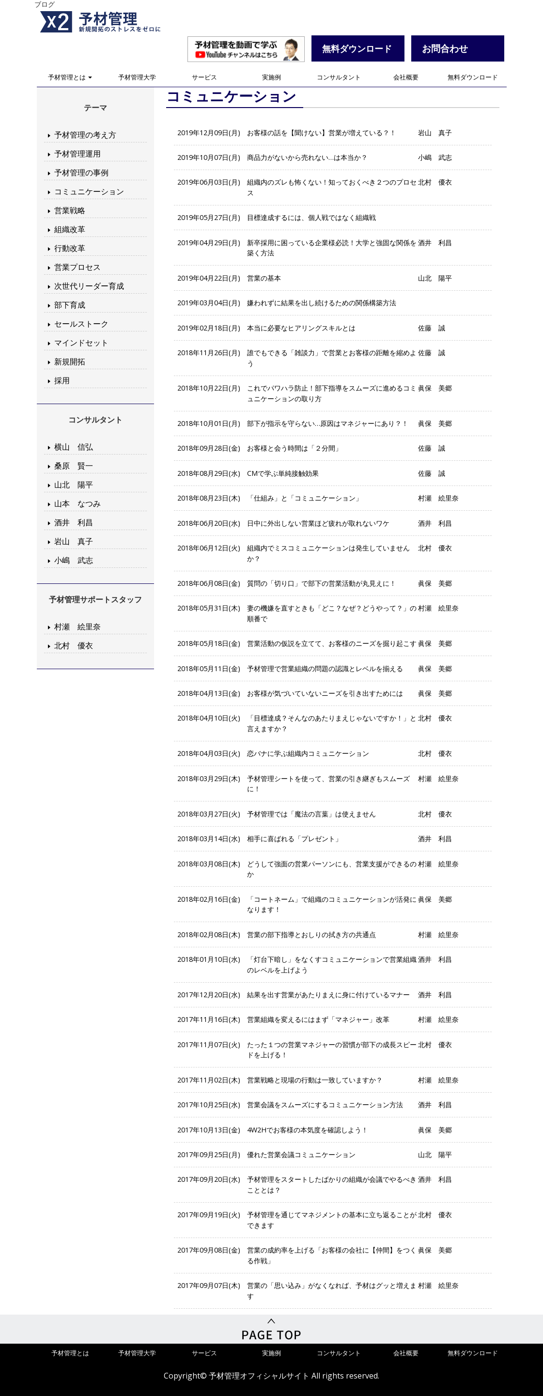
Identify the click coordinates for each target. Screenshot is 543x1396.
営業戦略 (69, 210)
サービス (204, 77)
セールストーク (81, 323)
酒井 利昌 (73, 522)
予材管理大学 (137, 77)
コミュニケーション (89, 191)
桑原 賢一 (73, 465)
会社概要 (406, 77)
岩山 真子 (73, 541)
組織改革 (69, 229)
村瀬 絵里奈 (77, 626)
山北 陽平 (73, 484)
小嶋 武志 (73, 560)
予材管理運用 (77, 153)
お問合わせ (445, 48)
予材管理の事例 (81, 172)
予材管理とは (70, 77)
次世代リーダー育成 (89, 286)
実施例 (271, 77)
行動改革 (69, 248)
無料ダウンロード (473, 77)
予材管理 (112, 21)
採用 (62, 380)
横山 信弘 (73, 446)
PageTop (271, 1329)
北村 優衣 (73, 645)
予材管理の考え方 (85, 134)
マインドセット (81, 342)
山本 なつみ (77, 503)
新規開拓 (69, 361)
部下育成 (69, 304)
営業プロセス (77, 267)
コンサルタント (339, 77)
